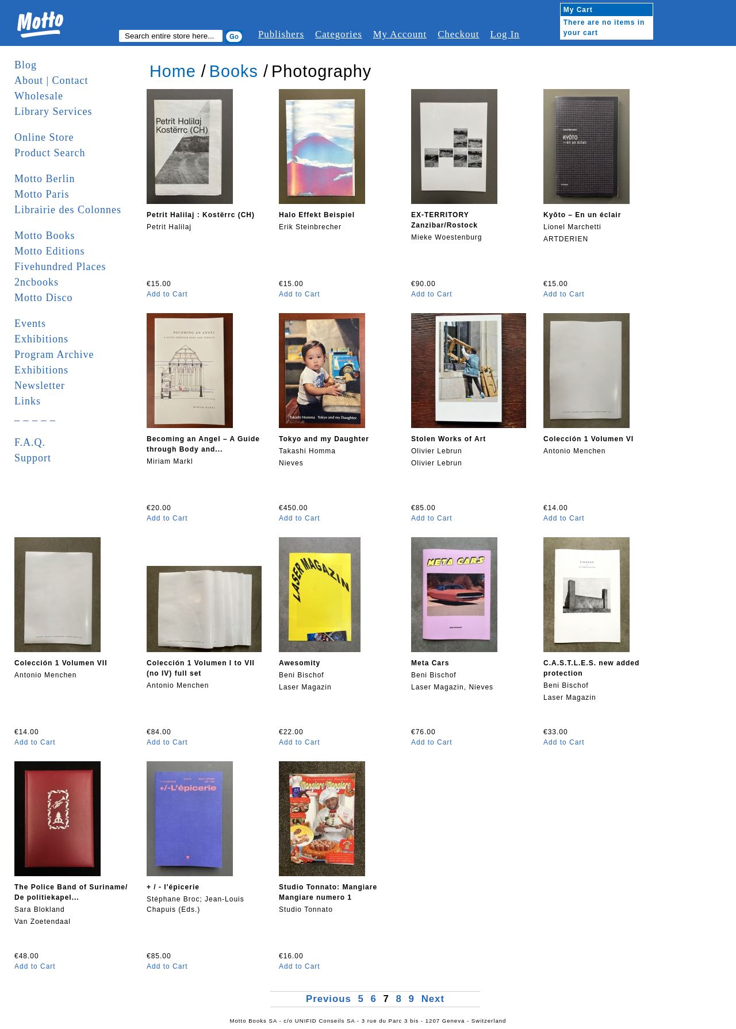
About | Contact (51, 80)
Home (173, 71)
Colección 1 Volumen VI (588, 439)
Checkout (458, 34)
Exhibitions (41, 339)
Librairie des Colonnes (67, 209)
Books (233, 71)
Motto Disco (43, 297)
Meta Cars (430, 663)
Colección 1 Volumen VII (60, 663)
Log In (504, 34)
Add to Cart (167, 294)
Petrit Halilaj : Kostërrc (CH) (201, 215)
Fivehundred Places (60, 266)
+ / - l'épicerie (173, 887)
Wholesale (38, 96)
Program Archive (54, 354)
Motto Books (44, 235)
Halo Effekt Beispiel (317, 215)
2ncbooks (36, 282)
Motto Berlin (44, 178)
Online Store (44, 137)
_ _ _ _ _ (35, 416)
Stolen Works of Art (448, 439)
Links (27, 401)
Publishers (281, 34)
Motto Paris (42, 194)
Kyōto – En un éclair (582, 215)
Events (30, 323)
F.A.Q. (29, 442)
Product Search (49, 153)
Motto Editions (49, 251)
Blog (25, 65)
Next (432, 998)
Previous (330, 998)
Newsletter (39, 385)
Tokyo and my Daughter (324, 439)
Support (32, 458)
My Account (400, 34)
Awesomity (299, 663)
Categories (338, 34)
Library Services (53, 111)
